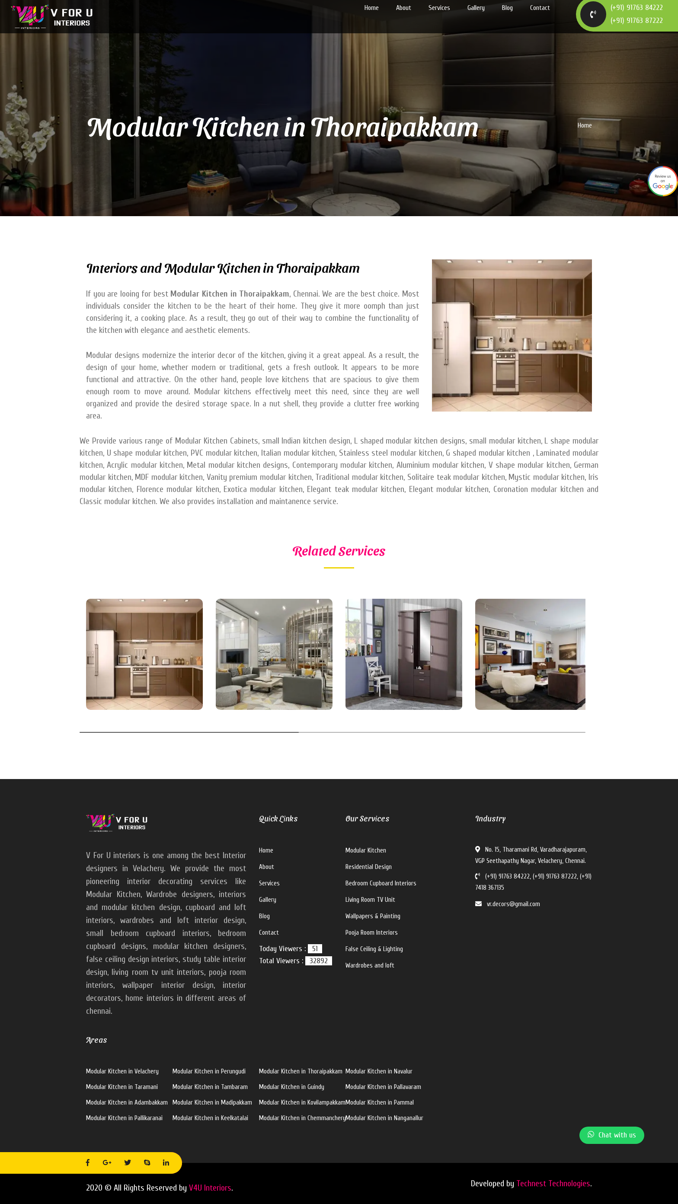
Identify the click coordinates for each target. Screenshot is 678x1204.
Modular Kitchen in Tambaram (210, 1087)
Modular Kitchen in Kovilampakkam (302, 1102)
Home (372, 17)
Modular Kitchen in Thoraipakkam (300, 1071)
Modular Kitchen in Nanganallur (384, 1118)
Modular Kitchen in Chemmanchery (302, 1118)
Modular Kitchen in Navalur (379, 1071)
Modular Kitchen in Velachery (122, 1071)
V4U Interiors (210, 1188)
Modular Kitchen (365, 850)
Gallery (476, 17)
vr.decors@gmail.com (507, 904)
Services (439, 17)
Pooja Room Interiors (371, 932)
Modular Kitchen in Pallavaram (383, 1087)
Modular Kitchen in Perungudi (209, 1071)
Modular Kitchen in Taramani (122, 1087)
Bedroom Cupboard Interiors (380, 883)
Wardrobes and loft (369, 965)
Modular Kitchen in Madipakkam (212, 1102)
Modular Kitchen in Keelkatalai (210, 1118)
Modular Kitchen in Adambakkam (127, 1102)
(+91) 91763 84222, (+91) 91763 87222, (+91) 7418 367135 (533, 882)
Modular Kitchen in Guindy (291, 1087)
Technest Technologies (553, 1183)
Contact (540, 17)
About (403, 17)
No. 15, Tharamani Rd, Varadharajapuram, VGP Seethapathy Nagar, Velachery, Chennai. (531, 855)
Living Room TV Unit (370, 900)
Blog (507, 17)
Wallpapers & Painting (372, 916)
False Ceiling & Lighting (374, 949)
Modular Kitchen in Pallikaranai (124, 1118)
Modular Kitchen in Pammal (379, 1102)
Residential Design (368, 867)
